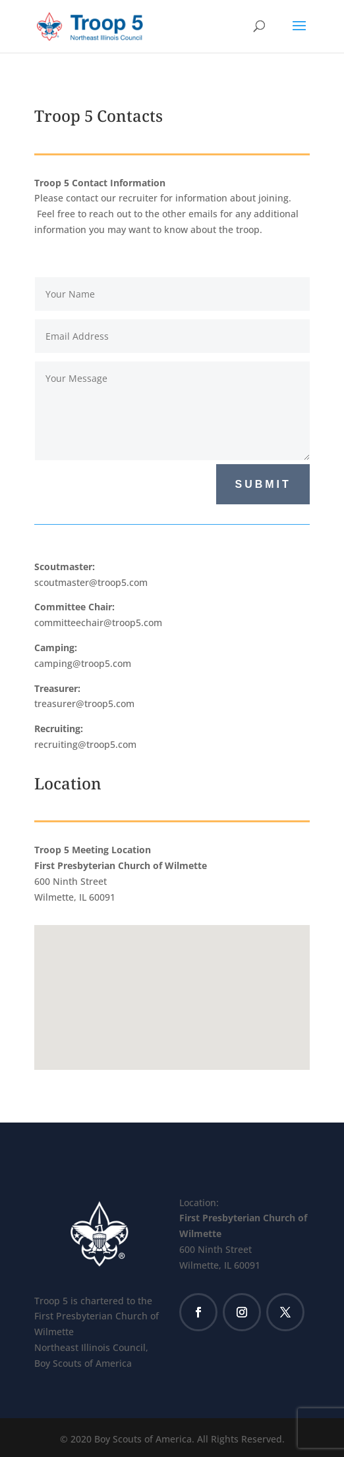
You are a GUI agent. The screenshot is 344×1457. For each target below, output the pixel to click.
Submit (263, 484)
